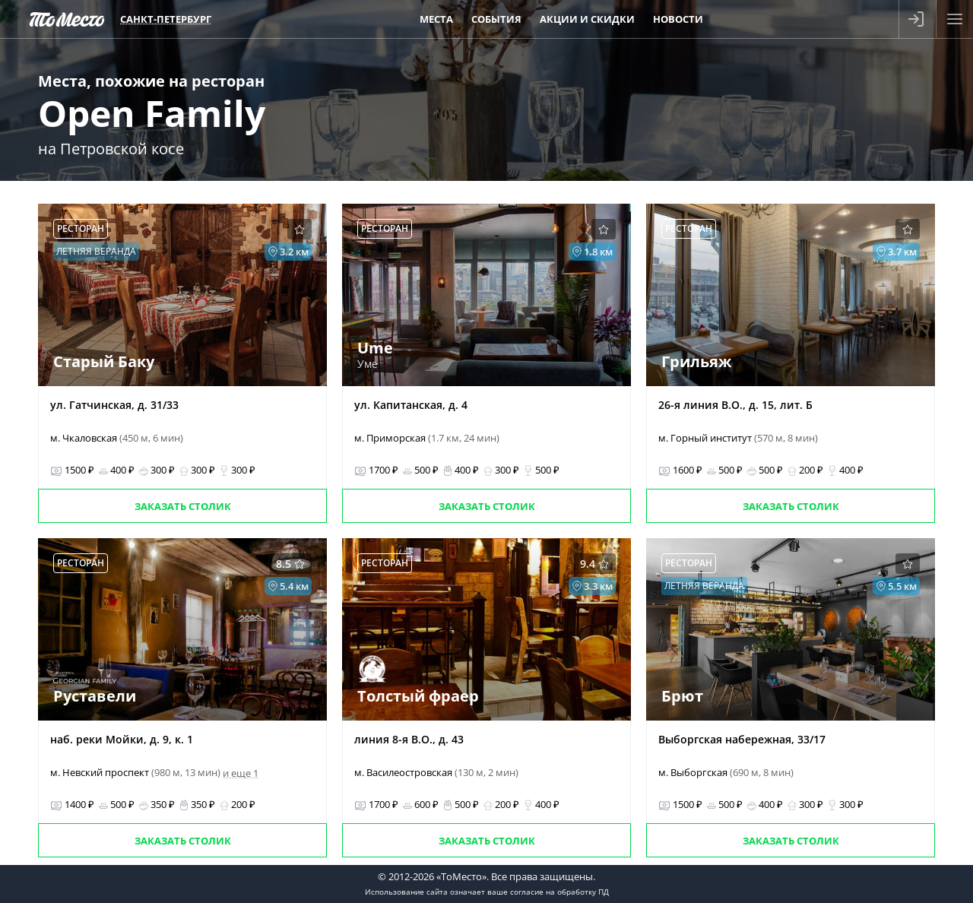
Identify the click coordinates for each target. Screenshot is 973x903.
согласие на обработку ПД (559, 891)
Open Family (151, 113)
